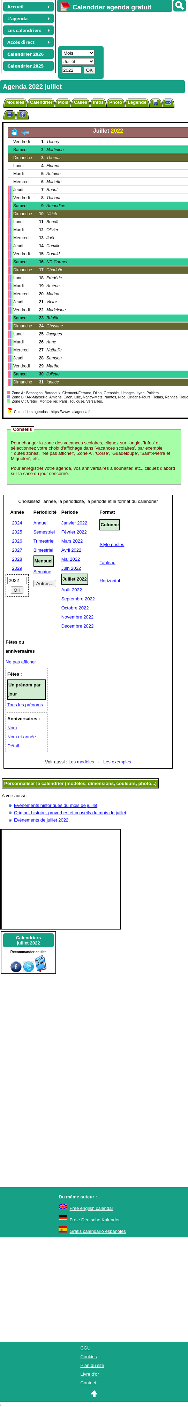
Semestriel (44, 532)
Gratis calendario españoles (98, 1231)
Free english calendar (91, 1208)
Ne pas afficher (21, 661)
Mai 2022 (70, 559)
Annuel (40, 523)
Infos (98, 102)
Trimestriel (43, 541)
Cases (80, 102)
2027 (17, 550)
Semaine (42, 571)
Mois (63, 102)
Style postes (111, 544)
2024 (17, 523)
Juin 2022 (71, 568)
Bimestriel (43, 550)
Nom (12, 727)
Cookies (89, 1356)
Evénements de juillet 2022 (41, 820)
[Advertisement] (119, 28)
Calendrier (41, 102)
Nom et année (21, 736)
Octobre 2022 (75, 608)
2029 (17, 568)
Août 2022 (71, 589)
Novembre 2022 (77, 617)
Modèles (15, 102)
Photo (115, 102)
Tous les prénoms (25, 704)
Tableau (107, 562)
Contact (88, 1382)
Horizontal (109, 580)
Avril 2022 (71, 550)
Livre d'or (90, 1374)
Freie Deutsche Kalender (95, 1219)
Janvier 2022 (74, 523)
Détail (13, 745)
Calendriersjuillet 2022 (28, 940)
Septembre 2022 (78, 598)
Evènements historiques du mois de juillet (55, 805)
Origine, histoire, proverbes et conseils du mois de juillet (70, 812)
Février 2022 (74, 532)
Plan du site (92, 1365)
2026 (17, 541)
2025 (17, 532)
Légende (137, 102)
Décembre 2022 (77, 626)
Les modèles (81, 761)
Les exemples (117, 761)
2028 (17, 559)
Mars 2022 (72, 541)
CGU (86, 1348)
